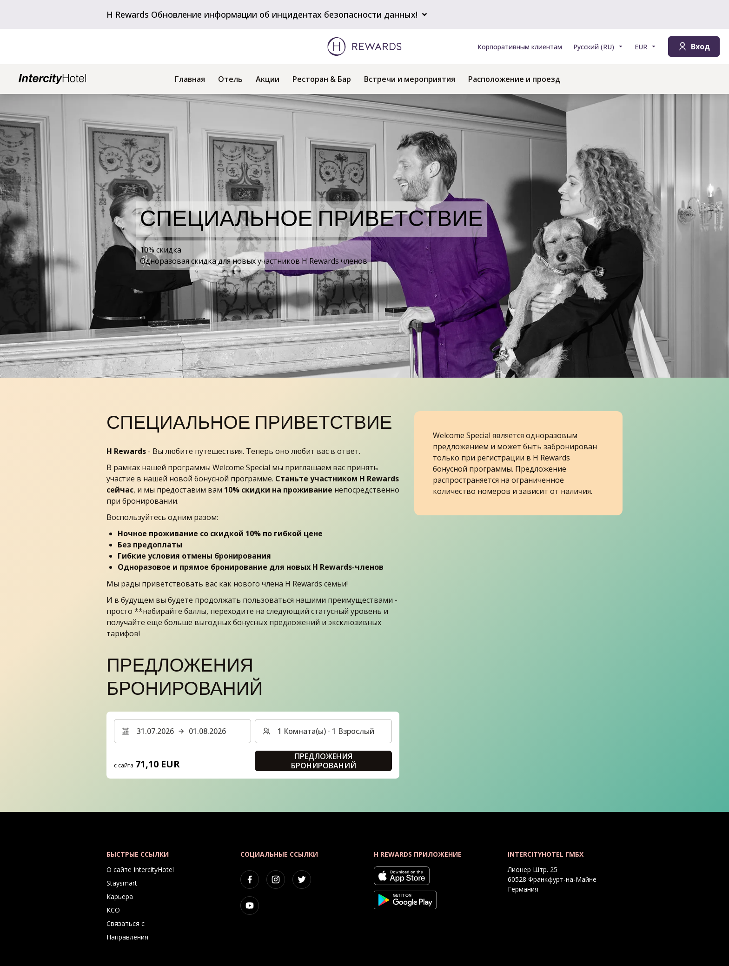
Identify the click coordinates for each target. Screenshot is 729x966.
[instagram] (275, 879)
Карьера (119, 896)
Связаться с (125, 923)
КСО (113, 910)
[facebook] (249, 879)
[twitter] (301, 879)
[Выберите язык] (598, 46)
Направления (127, 937)
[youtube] (249, 905)
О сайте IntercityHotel (140, 869)
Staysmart (121, 883)
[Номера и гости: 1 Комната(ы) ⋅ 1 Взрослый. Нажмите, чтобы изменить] (323, 731)
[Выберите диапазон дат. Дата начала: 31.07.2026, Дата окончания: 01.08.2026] (182, 731)
